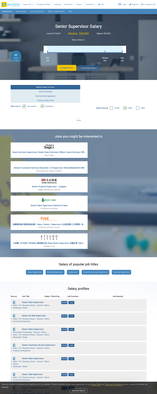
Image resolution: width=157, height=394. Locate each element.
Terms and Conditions (114, 384)
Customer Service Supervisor (96, 185)
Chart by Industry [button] (61, 84)
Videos (79, 4)
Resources (68, 4)
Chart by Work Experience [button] (96, 84)
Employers (49, 90)
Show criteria (78, 40)
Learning (57, 4)
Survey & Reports (36, 11)
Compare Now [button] (65, 65)
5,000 (130, 92)
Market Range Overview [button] (26, 84)
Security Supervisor (122, 185)
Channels (90, 4)
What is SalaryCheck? (55, 11)
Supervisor (73, 185)
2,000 (143, 92)
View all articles (78, 368)
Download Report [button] (90, 65)
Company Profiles (43, 4)
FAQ (69, 11)
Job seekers (32, 90)
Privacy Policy (95, 384)
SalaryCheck (6, 11)
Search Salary (20, 11)
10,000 (116, 92)
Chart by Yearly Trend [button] (130, 84)
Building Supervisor (54, 185)
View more (78, 319)
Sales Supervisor (33, 185)
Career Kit (28, 4)
